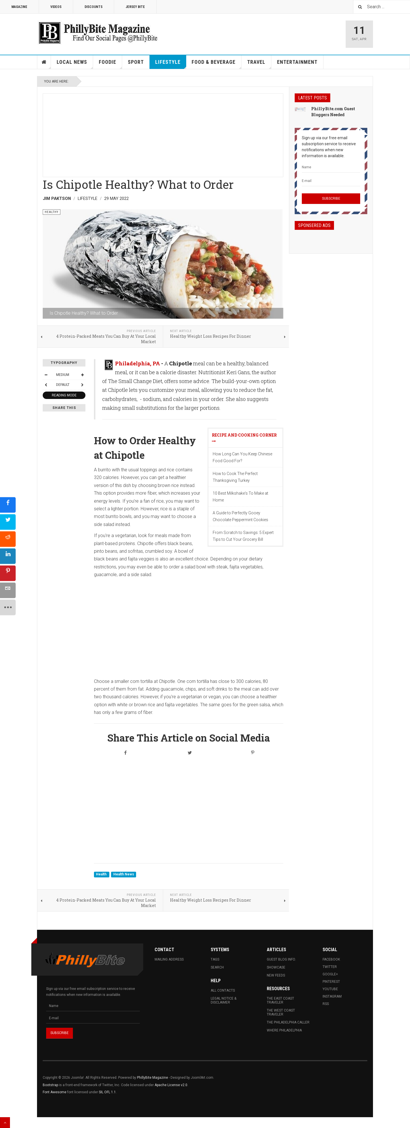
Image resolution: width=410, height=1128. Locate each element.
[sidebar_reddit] (8, 539)
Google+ (330, 974)
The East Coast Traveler (280, 1000)
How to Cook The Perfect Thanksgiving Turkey (235, 477)
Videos (56, 7)
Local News (75, 64)
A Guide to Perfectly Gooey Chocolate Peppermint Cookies (240, 516)
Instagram (332, 996)
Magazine (19, 7)
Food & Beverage (216, 64)
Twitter (330, 967)
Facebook (331, 959)
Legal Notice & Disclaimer (223, 1000)
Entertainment (297, 62)
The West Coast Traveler (281, 1012)
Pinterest (331, 982)
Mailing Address (169, 959)
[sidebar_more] (8, 607)
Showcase (276, 967)
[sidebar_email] (8, 590)
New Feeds (276, 975)
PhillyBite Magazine (152, 1078)
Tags (215, 959)
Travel (259, 64)
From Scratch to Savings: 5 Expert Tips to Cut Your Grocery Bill (243, 536)
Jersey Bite (135, 7)
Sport (136, 62)
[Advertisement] (163, 133)
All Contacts (223, 990)
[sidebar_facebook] (8, 505)
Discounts (93, 7)
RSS (326, 1004)
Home (44, 62)
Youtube (330, 989)
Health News (123, 875)
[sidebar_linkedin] (8, 556)
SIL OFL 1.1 (107, 1092)
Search (217, 967)
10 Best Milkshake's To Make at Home (240, 496)
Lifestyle (170, 64)
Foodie (110, 64)
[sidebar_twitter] (8, 522)
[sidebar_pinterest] (8, 573)
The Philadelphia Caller (288, 1022)
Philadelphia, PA (137, 363)
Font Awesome (54, 1092)
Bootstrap (50, 1085)
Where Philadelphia (284, 1030)
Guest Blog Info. (281, 959)
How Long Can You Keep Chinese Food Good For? (242, 457)
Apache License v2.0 (171, 1085)
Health (101, 875)
